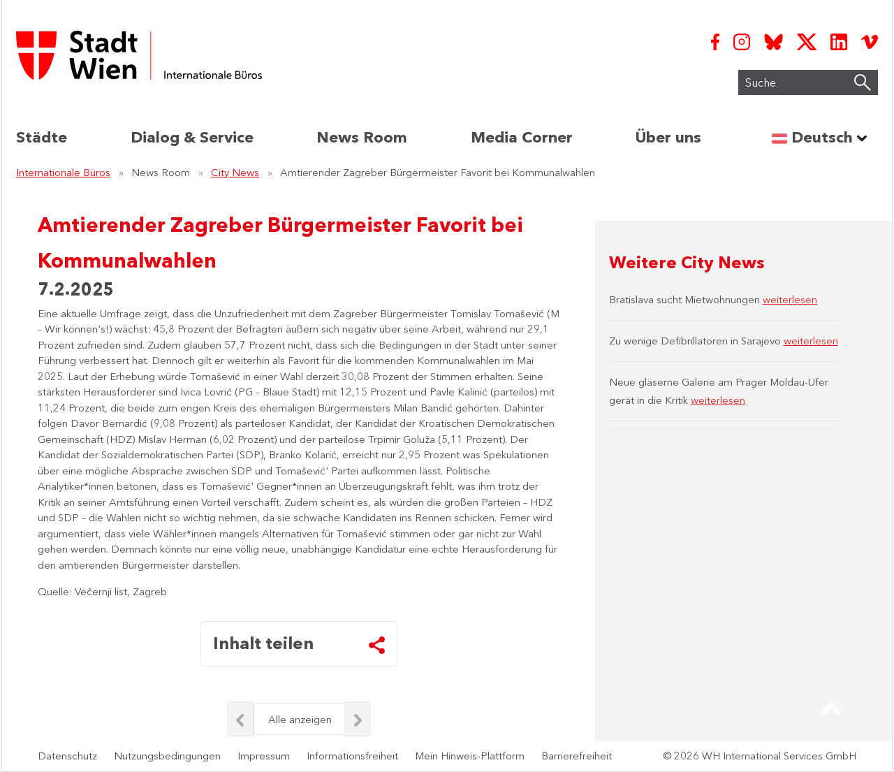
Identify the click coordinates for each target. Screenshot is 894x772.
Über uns (668, 137)
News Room (361, 137)
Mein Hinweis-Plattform (470, 755)
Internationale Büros (63, 172)
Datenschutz (67, 755)
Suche (735, 85)
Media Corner (522, 137)
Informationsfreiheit (352, 755)
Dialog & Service (192, 137)
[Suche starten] (862, 82)
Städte (41, 137)
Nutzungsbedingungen (167, 755)
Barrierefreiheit (576, 755)
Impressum (263, 755)
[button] (831, 709)
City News (235, 172)
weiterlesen (790, 299)
